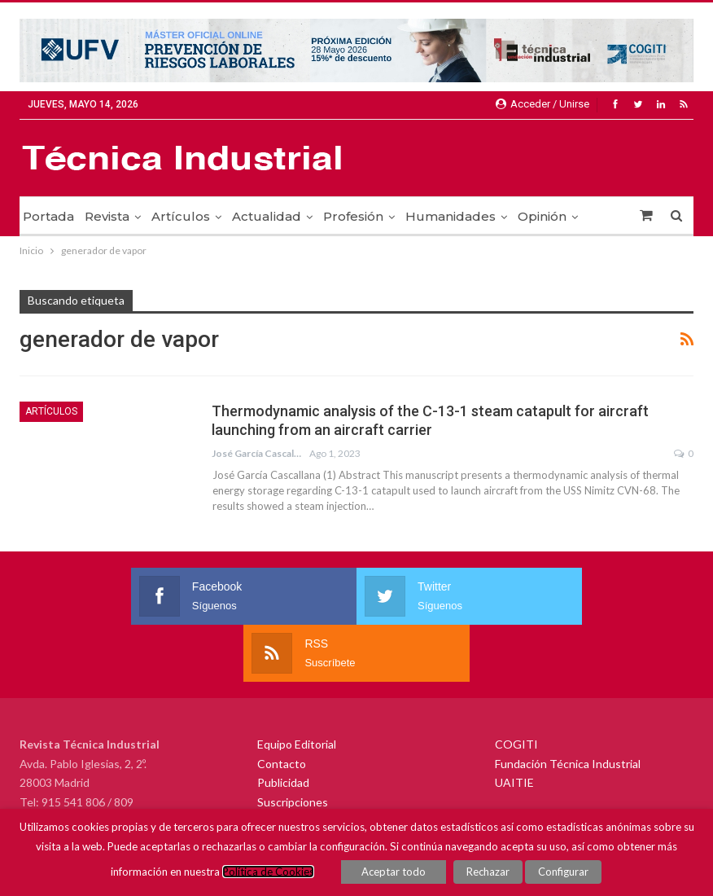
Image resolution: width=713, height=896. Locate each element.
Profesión (353, 216)
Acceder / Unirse (542, 104)
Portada (48, 216)
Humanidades (450, 216)
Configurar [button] (563, 871)
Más (531, 216)
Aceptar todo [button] (394, 871)
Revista (107, 216)
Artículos (180, 216)
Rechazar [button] (488, 871)
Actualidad (266, 216)
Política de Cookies (269, 871)
